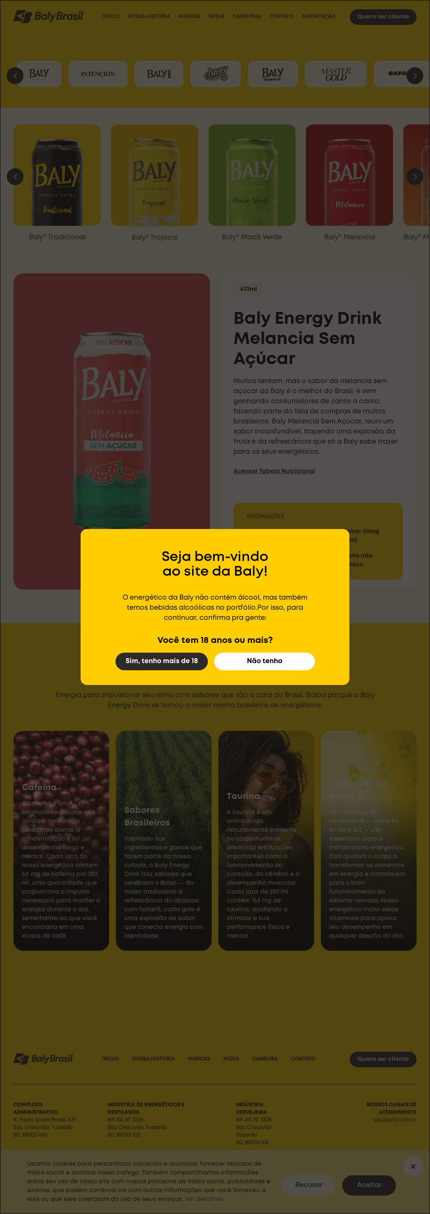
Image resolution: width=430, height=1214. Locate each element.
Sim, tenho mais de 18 (162, 661)
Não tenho (264, 661)
